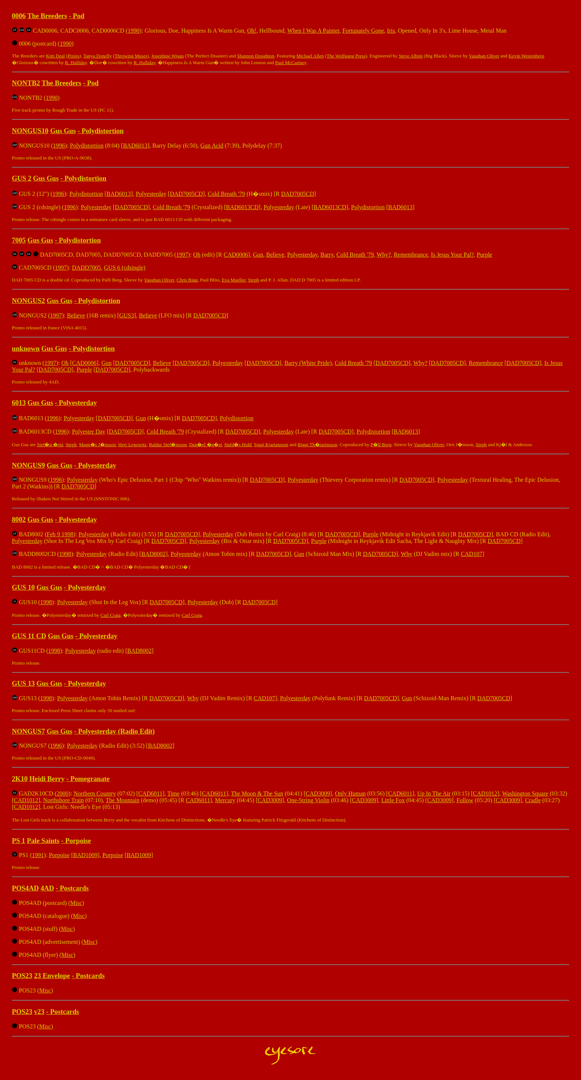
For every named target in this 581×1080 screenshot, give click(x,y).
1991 (38, 855)
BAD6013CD (242, 207)
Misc (76, 903)
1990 (134, 30)
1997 (182, 254)
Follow (464, 800)
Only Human (350, 793)
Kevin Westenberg (526, 56)
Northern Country (95, 793)
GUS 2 (21, 178)
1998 (65, 554)
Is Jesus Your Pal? (452, 254)
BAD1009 (85, 855)
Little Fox (393, 800)
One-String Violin (308, 800)
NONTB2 (26, 83)
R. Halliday (76, 62)
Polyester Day (88, 431)
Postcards (74, 888)
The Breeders (47, 16)
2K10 (20, 779)
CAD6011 (150, 793)
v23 (39, 1011)
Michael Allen (310, 56)
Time (173, 793)
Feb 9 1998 (60, 534)
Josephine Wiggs (168, 56)
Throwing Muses (130, 56)
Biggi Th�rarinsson (317, 444)
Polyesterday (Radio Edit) (116, 731)
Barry (327, 254)
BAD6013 (135, 145)
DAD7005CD (186, 194)
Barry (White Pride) (308, 363)
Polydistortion (102, 131)
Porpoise (78, 840)
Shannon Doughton (256, 56)
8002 (19, 519)
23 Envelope (52, 975)
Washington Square (525, 793)
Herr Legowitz (132, 444)
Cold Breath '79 (226, 194)
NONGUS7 (28, 731)
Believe (275, 254)
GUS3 (126, 315)
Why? (383, 254)
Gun (258, 254)
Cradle (533, 800)
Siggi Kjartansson (271, 444)
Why (406, 554)
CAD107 (471, 554)
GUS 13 (23, 683)
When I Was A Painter (313, 30)
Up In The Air (434, 793)
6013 (19, 402)
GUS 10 (23, 587)
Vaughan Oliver (484, 56)
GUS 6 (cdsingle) (124, 267)
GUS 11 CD (29, 636)
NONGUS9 (28, 465)
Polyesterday (151, 194)
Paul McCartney (290, 62)
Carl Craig (110, 615)
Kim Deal (55, 56)
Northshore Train (63, 800)
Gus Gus (63, 131)
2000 (63, 793)
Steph (253, 280)
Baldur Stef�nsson (168, 444)
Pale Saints (43, 840)
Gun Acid (211, 145)
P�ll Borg (381, 444)
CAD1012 (485, 793)
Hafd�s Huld (237, 444)
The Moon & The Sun (257, 793)
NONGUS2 (28, 300)
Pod (78, 16)
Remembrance (411, 254)
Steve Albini (411, 56)
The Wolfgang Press (346, 56)
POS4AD (25, 888)
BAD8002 (153, 554)
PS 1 (18, 840)
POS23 (22, 975)
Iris (391, 30)
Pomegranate (90, 779)
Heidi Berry (46, 779)
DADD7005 (86, 267)
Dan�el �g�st (205, 444)
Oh (196, 254)
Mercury (225, 800)
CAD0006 (236, 254)
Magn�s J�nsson (97, 444)
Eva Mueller (234, 280)
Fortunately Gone (363, 30)
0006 (19, 16)
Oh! (251, 30)
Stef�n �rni (50, 444)
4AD (47, 888)
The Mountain (122, 800)
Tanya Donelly (97, 56)
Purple (484, 254)
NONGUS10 (30, 131)
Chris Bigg (187, 280)
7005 (19, 240)
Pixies (74, 56)
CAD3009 (318, 793)
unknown (26, 348)
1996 (59, 145)
